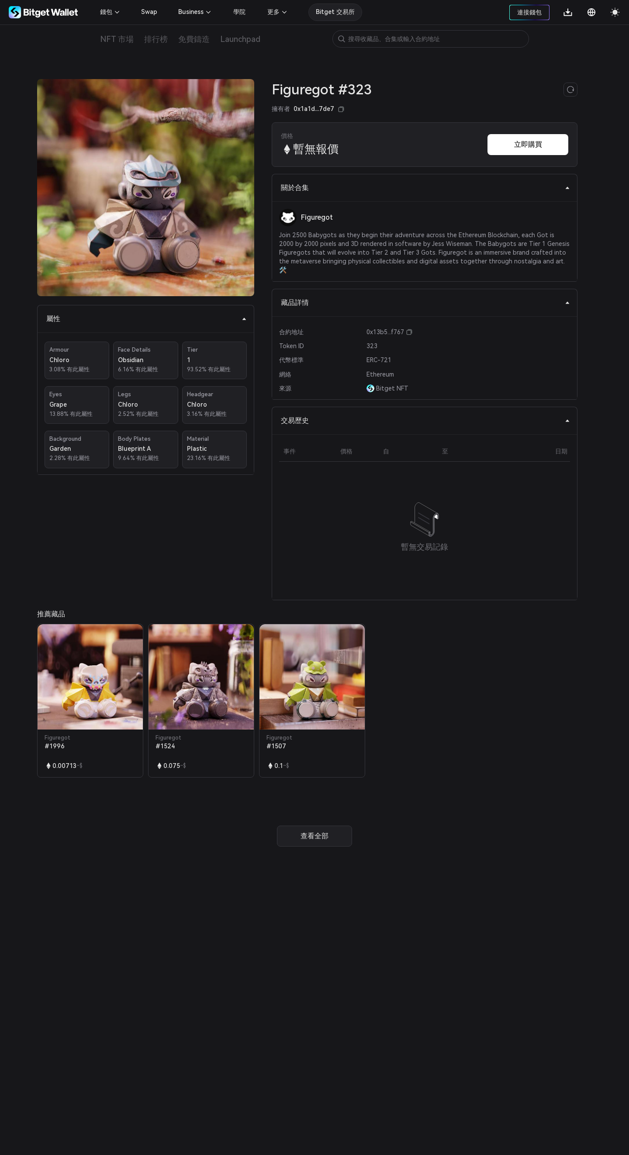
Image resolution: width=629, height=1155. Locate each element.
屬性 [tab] (146, 319)
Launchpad (240, 39)
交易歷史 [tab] (425, 420)
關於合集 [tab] (425, 187)
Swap (149, 11)
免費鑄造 (194, 39)
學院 (239, 11)
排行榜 (156, 39)
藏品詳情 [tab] (425, 302)
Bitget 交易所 (335, 11)
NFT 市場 (117, 39)
